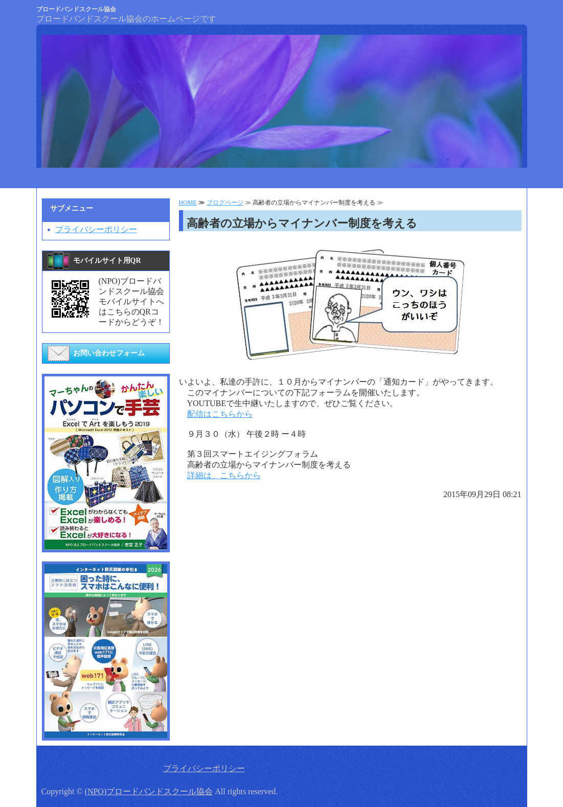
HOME (188, 202)
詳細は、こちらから (224, 475)
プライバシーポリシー (96, 229)
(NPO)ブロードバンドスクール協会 (149, 791)
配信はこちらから (220, 414)
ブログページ (225, 202)
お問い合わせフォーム (109, 353)
